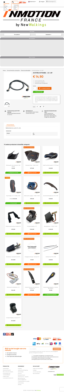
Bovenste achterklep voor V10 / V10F (50, 195)
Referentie (8, 128)
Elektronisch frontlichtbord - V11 (13, 287)
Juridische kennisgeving (23, 370)
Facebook (4, 334)
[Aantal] (34, 88)
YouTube (7, 334)
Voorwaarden (20, 371)
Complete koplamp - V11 (32, 226)
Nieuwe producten (7, 370)
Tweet (40, 106)
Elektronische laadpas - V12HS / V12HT (32, 195)
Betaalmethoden (21, 375)
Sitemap (19, 384)
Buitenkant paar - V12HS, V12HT (32, 165)
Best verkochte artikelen (8, 371)
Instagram (10, 334)
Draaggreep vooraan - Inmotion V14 (32, 256)
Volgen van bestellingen (38, 368)
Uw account (36, 366)
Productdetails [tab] (10, 125)
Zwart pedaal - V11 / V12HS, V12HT (13, 195)
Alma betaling (21, 383)
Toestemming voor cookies (23, 381)
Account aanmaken (37, 371)
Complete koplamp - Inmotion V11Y (13, 317)
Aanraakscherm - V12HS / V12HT (50, 226)
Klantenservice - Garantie (23, 376)
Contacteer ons (51, 371)
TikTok (12, 334)
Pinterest (43, 106)
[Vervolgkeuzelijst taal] (32, 1)
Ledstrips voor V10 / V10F (51, 256)
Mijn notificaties (36, 373)
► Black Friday (6, 376)
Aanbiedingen (6, 368)
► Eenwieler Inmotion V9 (8, 378)
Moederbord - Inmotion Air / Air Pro (13, 256)
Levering (20, 368)
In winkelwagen (44, 88)
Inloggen (35, 370)
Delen (37, 106)
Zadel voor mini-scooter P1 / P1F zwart (51, 165)
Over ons (20, 373)
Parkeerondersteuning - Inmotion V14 (13, 226)
